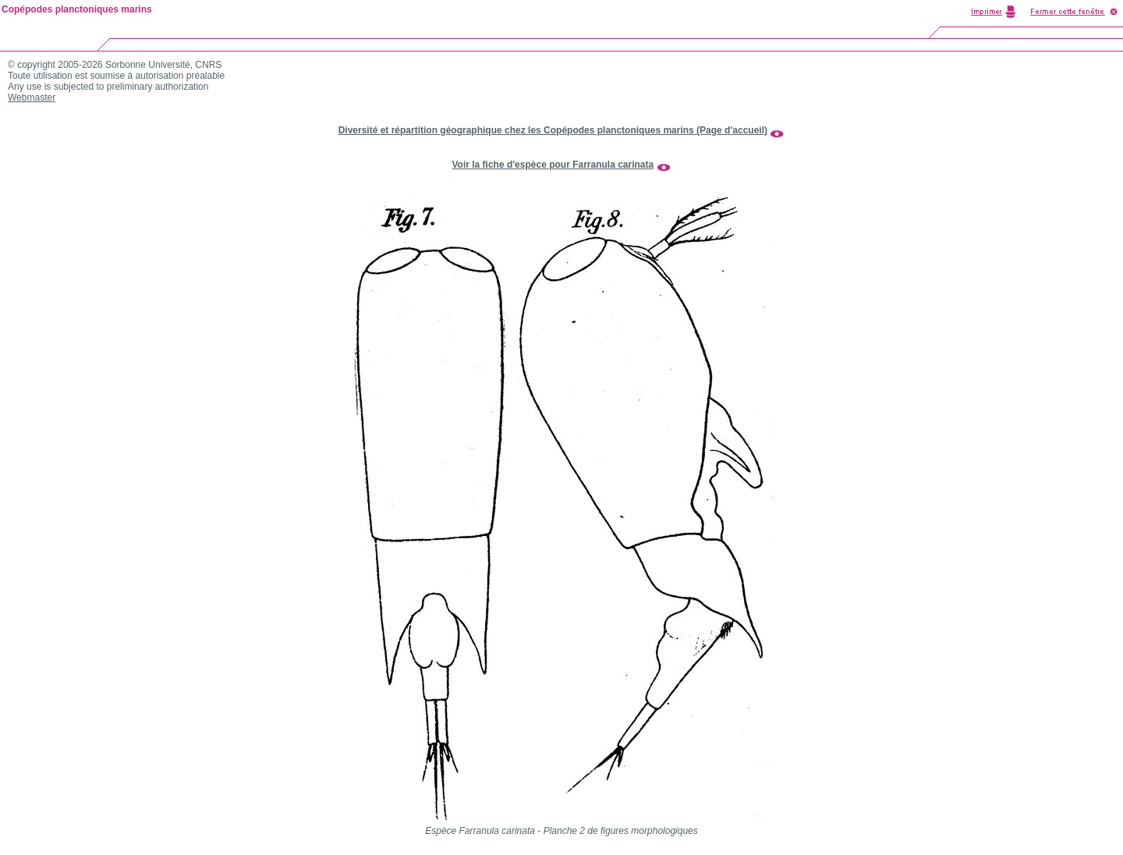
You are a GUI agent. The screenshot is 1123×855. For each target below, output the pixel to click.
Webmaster (31, 97)
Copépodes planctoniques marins (77, 9)
